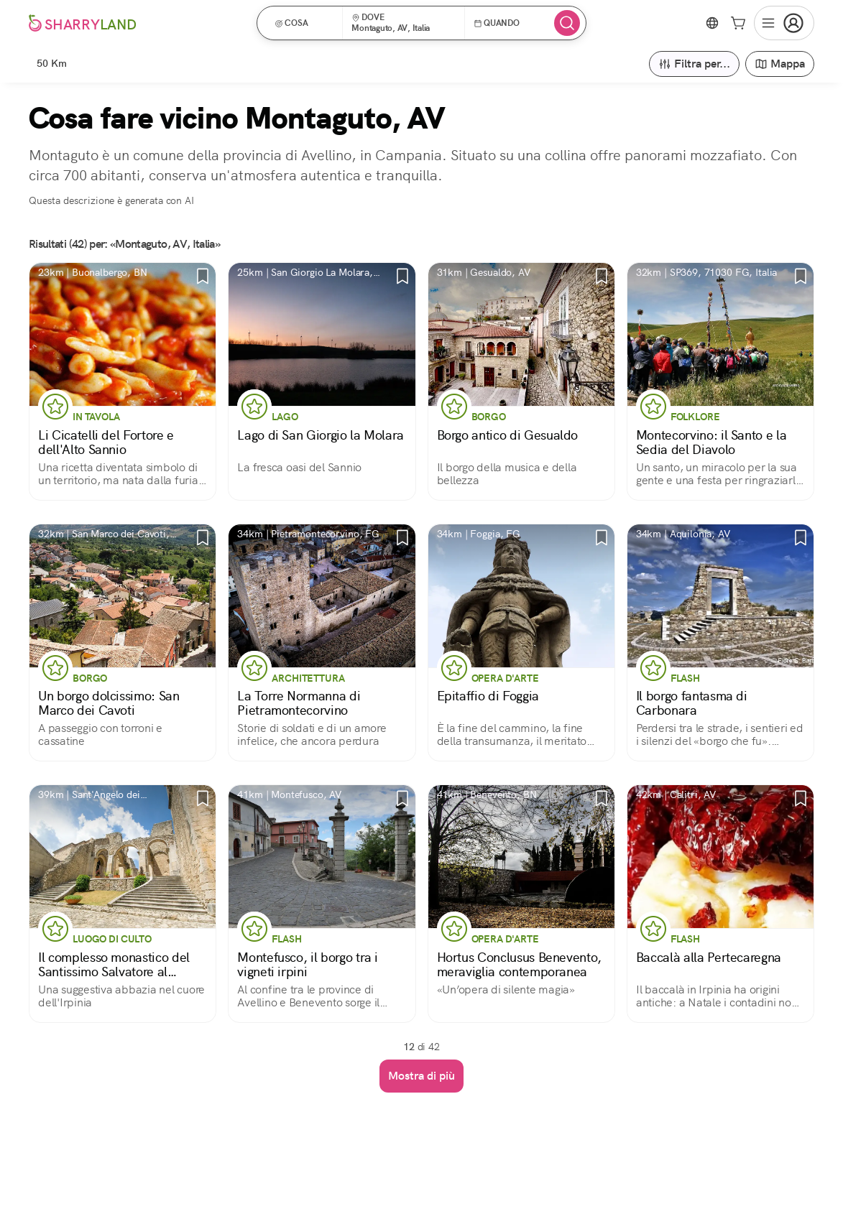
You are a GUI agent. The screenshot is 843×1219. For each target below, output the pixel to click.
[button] (304, 23)
